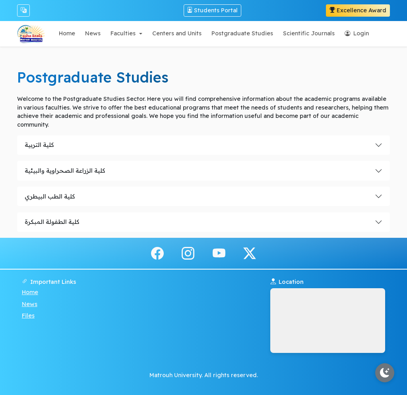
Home (30, 292)
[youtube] (219, 252)
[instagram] (188, 252)
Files (28, 315)
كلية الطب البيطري (50, 196)
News (29, 304)
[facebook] (157, 252)
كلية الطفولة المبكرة (52, 221)
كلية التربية (39, 144)
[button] (126, 33)
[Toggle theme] (384, 372)
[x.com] (249, 252)
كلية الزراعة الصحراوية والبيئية (65, 170)
